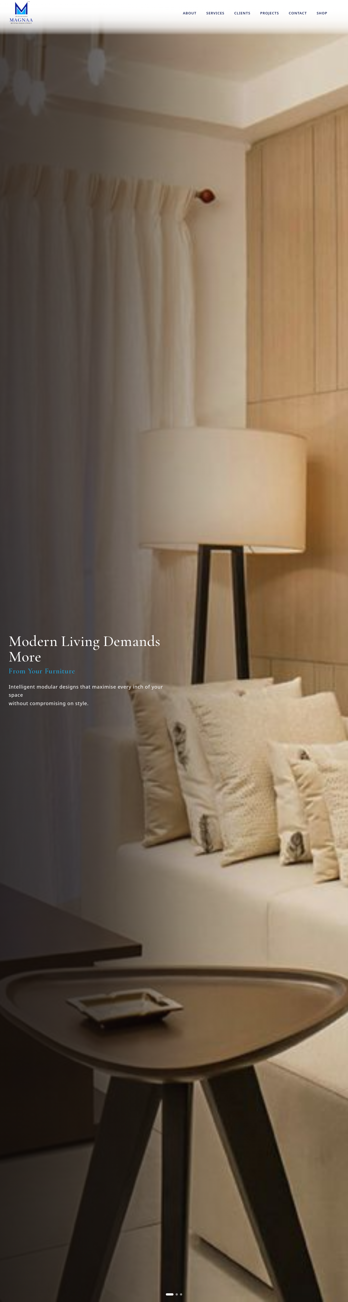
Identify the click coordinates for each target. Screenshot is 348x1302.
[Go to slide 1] (169, 1294)
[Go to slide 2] (177, 1294)
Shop (322, 13)
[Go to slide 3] (181, 1294)
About (190, 13)
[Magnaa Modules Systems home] (21, 12)
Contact (298, 13)
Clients (242, 13)
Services (215, 13)
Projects (269, 13)
